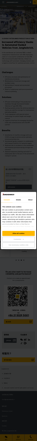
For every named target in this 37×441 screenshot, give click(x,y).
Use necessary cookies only (18, 245)
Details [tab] (18, 200)
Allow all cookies (18, 233)
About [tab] (30, 200)
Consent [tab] (7, 200)
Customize (18, 239)
